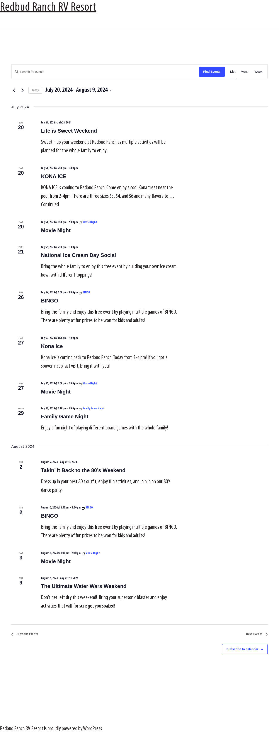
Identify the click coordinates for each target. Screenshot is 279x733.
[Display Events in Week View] (258, 72)
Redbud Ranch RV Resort (48, 8)
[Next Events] (22, 90)
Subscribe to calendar (242, 649)
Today (35, 90)
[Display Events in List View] (233, 72)
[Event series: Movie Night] (88, 222)
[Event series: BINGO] (84, 292)
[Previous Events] (14, 90)
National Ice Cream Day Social (78, 255)
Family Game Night (64, 416)
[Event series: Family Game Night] (91, 408)
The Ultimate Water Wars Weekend (84, 586)
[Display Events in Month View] (245, 72)
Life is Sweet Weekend (69, 131)
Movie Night (56, 230)
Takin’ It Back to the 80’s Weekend (83, 470)
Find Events (211, 71)
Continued (50, 205)
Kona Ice (52, 346)
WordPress (92, 729)
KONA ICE (53, 176)
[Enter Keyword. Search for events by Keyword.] (105, 72)
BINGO (49, 301)
